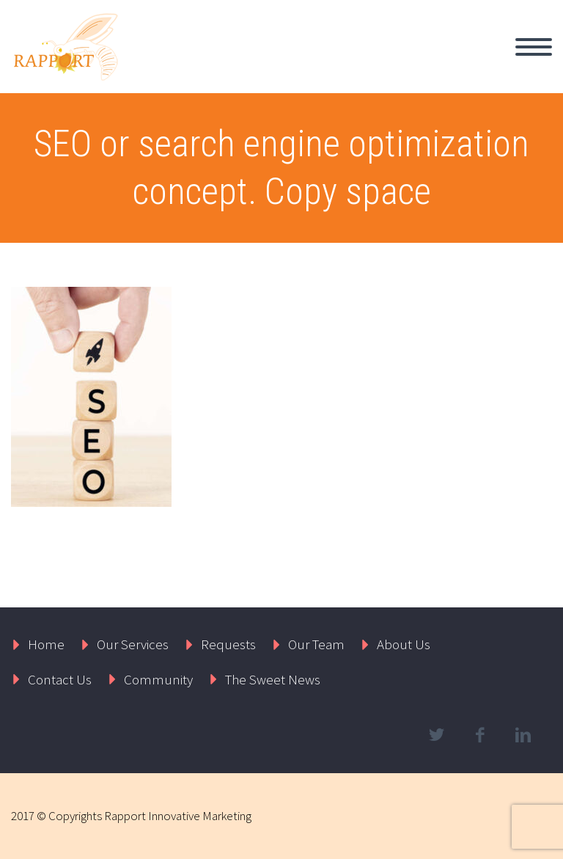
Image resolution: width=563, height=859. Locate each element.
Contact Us (60, 679)
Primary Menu (533, 47)
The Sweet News (272, 679)
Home (46, 644)
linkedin (523, 735)
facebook (479, 735)
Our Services (133, 644)
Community (158, 679)
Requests (228, 644)
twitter (436, 735)
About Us (403, 644)
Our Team (316, 644)
